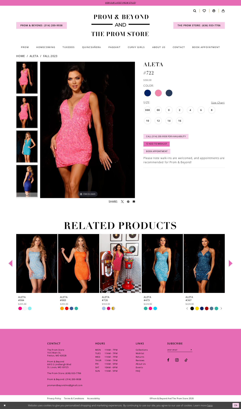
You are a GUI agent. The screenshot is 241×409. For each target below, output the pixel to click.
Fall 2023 (50, 56)
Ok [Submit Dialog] (235, 405)
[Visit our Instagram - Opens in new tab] (177, 360)
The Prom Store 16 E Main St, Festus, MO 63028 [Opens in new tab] (56, 352)
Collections (142, 349)
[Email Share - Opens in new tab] (134, 202)
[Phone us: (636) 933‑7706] (199, 25)
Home (20, 56)
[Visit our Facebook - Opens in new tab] (168, 360)
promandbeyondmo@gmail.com (64, 385)
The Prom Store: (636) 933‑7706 (64, 373)
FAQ (138, 370)
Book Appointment (157, 152)
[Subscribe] (192, 350)
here (210, 405)
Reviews (140, 360)
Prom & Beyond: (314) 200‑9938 (64, 379)
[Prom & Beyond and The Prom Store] (120, 25)
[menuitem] (41, 25)
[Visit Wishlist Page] (204, 11)
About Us (141, 363)
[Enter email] (180, 350)
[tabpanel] (27, 79)
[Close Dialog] (5, 405)
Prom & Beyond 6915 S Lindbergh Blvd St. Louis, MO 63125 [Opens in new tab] (59, 364)
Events (139, 367)
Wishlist (140, 353)
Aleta (34, 56)
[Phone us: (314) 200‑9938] (41, 25)
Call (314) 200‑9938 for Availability (166, 136)
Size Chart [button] (218, 102)
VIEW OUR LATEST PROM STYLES (120, 3)
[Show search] (194, 11)
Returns (140, 356)
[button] (214, 11)
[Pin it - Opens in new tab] (128, 201)
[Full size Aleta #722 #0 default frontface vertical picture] (87, 130)
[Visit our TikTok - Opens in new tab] (186, 360)
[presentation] (36, 263)
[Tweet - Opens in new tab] (122, 201)
